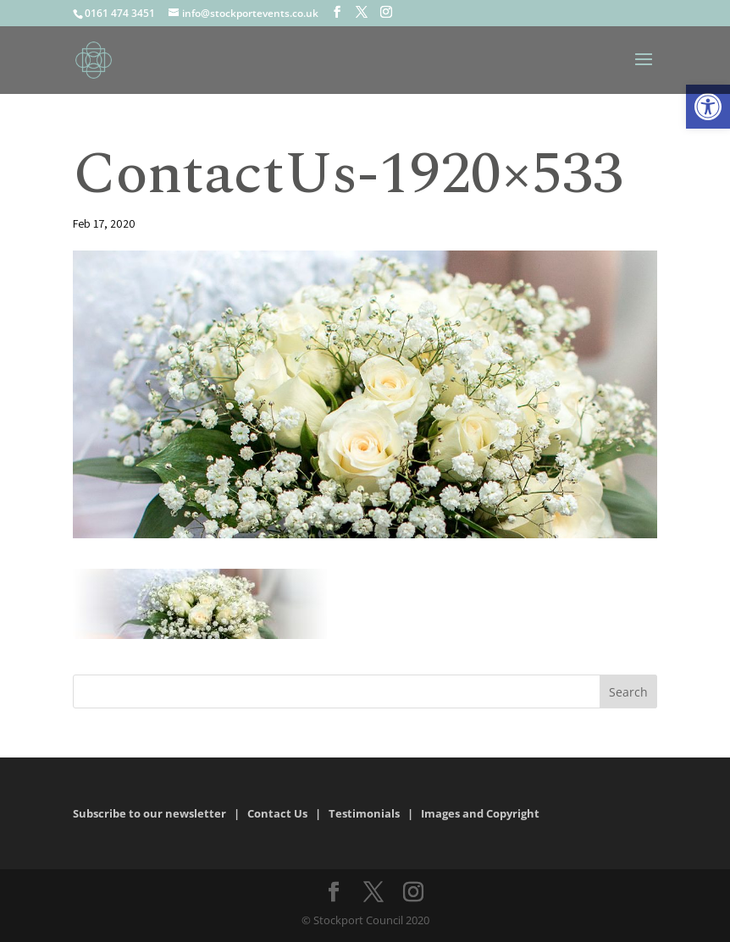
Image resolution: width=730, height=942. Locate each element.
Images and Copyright (481, 813)
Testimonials (364, 813)
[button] (708, 107)
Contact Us (277, 813)
